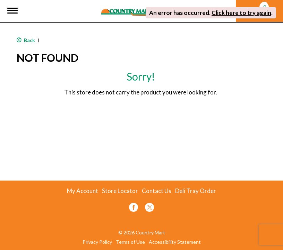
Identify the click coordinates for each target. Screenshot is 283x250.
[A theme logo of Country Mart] (127, 7)
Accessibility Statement (175, 242)
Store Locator (120, 191)
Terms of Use (130, 242)
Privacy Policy (97, 242)
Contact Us (156, 191)
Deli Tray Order (195, 191)
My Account (82, 191)
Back (26, 40)
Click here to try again (241, 12)
